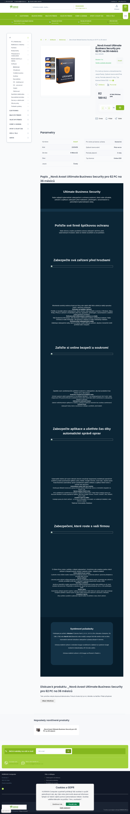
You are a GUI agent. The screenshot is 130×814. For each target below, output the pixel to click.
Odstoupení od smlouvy (53, 777)
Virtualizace (16, 70)
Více (110, 80)
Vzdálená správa (18, 73)
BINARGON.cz (124, 810)
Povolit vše (73, 804)
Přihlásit (68, 751)
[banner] (14, 8)
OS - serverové (17, 85)
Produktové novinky (52, 783)
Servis (11, 137)
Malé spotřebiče (15, 115)
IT (45, 40)
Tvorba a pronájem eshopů (111, 810)
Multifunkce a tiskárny (17, 44)
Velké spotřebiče (15, 119)
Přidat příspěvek (48, 701)
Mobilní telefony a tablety (16, 60)
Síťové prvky (15, 103)
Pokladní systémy (16, 106)
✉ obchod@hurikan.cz (20, 1)
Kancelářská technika (17, 97)
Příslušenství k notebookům (15, 54)
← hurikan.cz (113, 1)
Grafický (15, 76)
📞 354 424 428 (8, 1)
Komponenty (15, 50)
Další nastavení (65, 808)
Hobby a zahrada (15, 124)
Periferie (13, 47)
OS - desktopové (18, 82)
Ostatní (15, 88)
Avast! (120, 61)
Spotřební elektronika (17, 94)
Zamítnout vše (57, 804)
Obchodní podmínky (52, 780)
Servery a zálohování (17, 100)
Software (53, 40)
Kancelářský (16, 79)
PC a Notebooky (16, 41)
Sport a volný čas (16, 128)
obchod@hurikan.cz (81, 8)
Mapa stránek (24, 811)
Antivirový (62, 40)
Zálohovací (16, 91)
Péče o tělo (13, 133)
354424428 (79, 6)
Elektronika (13, 110)
